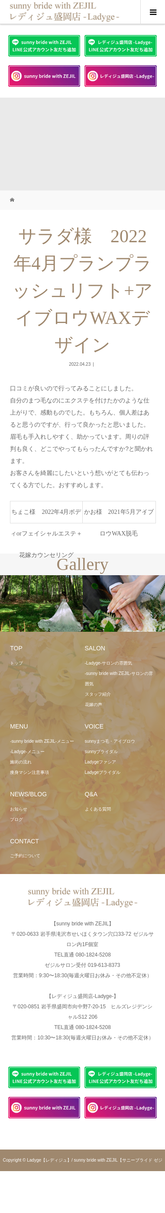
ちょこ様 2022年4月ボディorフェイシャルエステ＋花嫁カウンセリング (46, 516)
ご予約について (25, 855)
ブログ (16, 819)
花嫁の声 (93, 704)
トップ (16, 663)
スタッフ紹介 (98, 694)
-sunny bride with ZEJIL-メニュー (42, 741)
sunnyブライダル (101, 751)
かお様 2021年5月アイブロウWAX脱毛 (119, 516)
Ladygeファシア (100, 762)
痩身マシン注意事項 (29, 772)
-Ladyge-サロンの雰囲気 (108, 663)
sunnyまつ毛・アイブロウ (110, 741)
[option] (41, 603)
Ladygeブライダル (103, 772)
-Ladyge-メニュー (27, 751)
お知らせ (18, 809)
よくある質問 (98, 809)
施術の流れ (21, 762)
